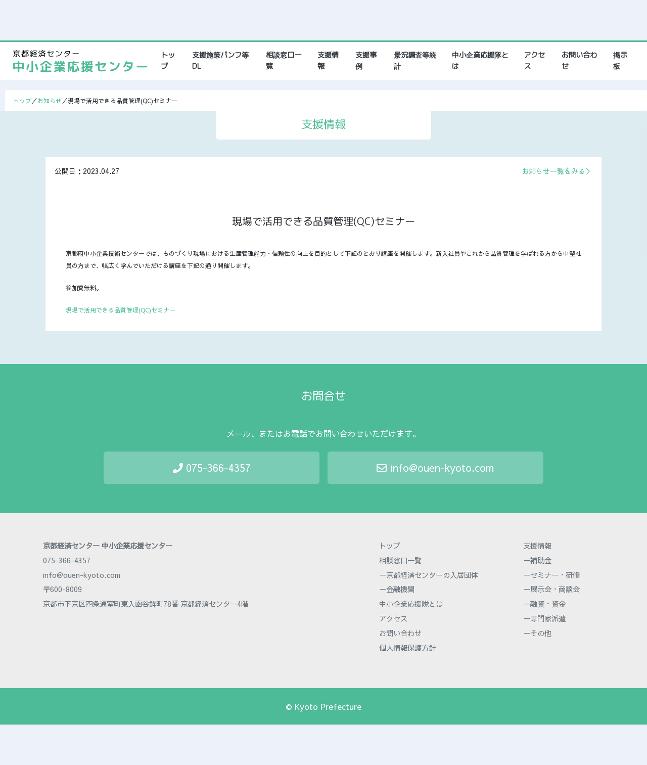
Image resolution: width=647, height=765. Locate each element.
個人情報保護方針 (407, 648)
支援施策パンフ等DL (220, 60)
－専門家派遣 (544, 618)
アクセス (534, 60)
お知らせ (49, 101)
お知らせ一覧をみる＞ (557, 171)
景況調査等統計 (415, 60)
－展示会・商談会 (551, 589)
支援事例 (366, 60)
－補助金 (537, 560)
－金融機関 (396, 589)
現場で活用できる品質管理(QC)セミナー (120, 310)
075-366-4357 (212, 467)
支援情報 (328, 60)
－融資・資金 (544, 604)
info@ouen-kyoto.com (435, 467)
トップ (171, 60)
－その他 (537, 633)
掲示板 (620, 60)
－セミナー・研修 (551, 575)
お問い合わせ (579, 60)
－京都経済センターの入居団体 (428, 575)
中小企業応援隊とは (480, 60)
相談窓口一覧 (283, 60)
